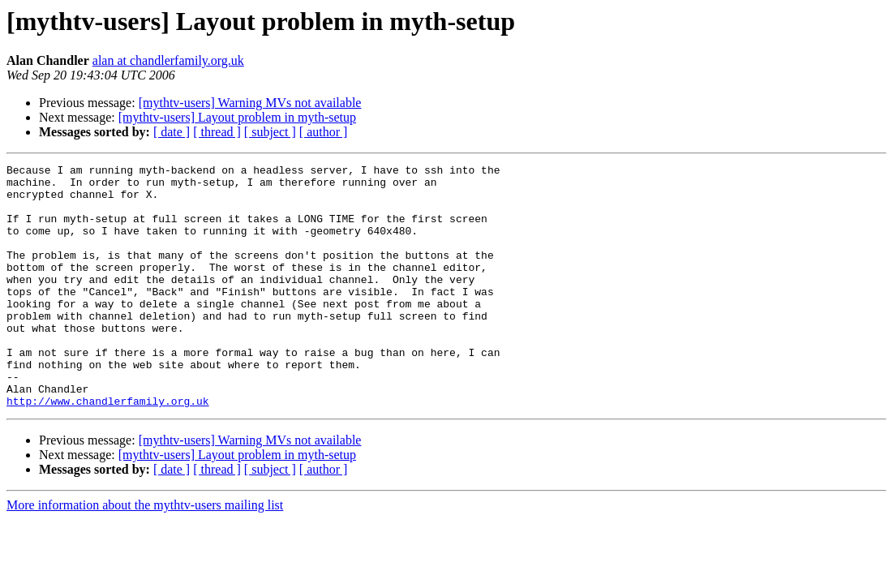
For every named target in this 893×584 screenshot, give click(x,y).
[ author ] (323, 132)
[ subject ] (270, 132)
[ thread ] (217, 132)
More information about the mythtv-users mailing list (144, 553)
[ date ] (171, 132)
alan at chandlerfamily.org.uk (168, 60)
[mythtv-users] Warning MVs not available (250, 103)
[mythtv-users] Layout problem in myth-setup (237, 117)
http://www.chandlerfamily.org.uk (107, 449)
